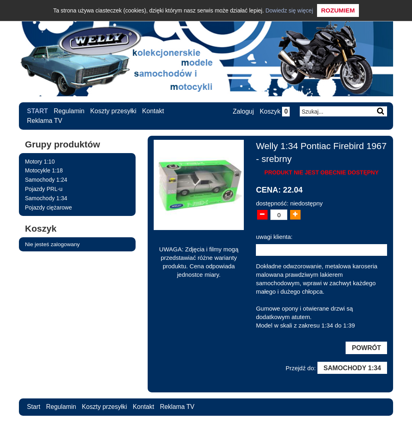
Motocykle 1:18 (44, 170)
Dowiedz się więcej (289, 10)
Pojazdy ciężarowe (48, 207)
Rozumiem (338, 10)
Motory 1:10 (40, 161)
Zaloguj (242, 111)
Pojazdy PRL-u (43, 189)
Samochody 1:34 (46, 198)
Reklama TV (44, 120)
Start (37, 111)
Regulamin (69, 111)
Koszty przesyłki (114, 111)
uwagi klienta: (274, 236)
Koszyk (274, 111)
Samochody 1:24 (46, 179)
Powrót (366, 348)
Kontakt (153, 111)
